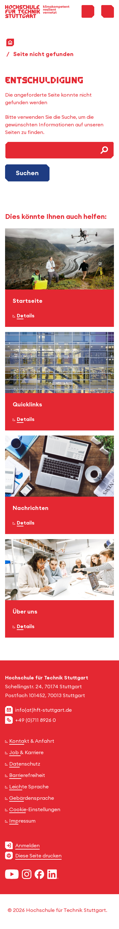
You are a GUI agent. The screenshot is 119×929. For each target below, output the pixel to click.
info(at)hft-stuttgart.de (43, 710)
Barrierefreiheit (27, 775)
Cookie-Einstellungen (34, 809)
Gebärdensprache (31, 798)
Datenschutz (24, 763)
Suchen (27, 173)
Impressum (22, 821)
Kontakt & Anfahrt (31, 741)
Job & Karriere (26, 752)
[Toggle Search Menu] (88, 11)
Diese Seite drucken (38, 855)
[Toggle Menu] (107, 11)
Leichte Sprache (29, 786)
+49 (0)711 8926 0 (35, 720)
